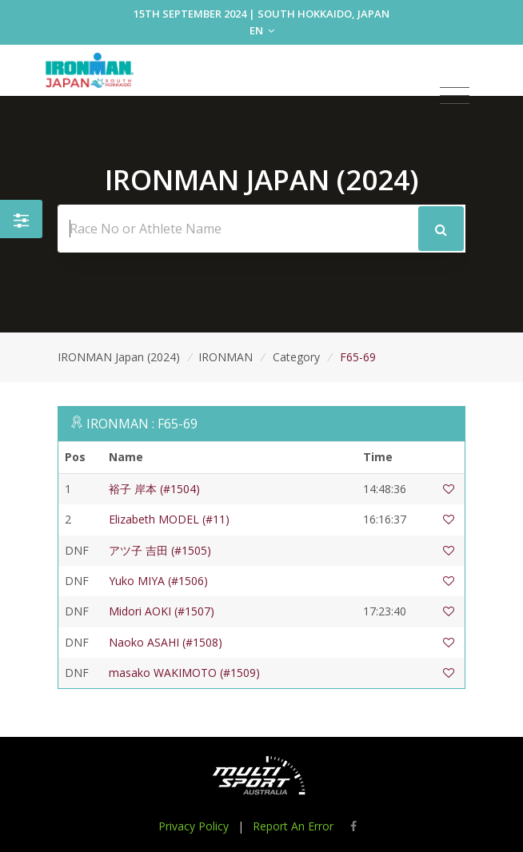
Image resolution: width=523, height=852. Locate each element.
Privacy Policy (193, 826)
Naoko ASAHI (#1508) (165, 642)
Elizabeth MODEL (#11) (169, 519)
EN (262, 30)
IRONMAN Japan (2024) (119, 356)
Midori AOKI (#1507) (161, 611)
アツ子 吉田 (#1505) (160, 550)
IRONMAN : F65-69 (142, 423)
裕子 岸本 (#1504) (154, 488)
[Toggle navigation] (454, 96)
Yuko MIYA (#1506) (158, 580)
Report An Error (293, 826)
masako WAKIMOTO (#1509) (184, 672)
